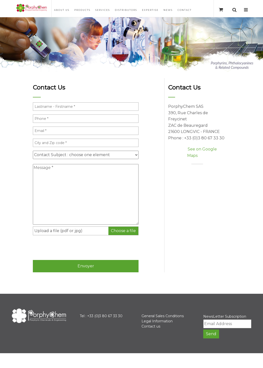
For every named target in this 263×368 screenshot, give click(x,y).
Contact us (151, 326)
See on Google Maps (202, 152)
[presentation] (70, 247)
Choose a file (123, 230)
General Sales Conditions (163, 316)
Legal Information (157, 321)
